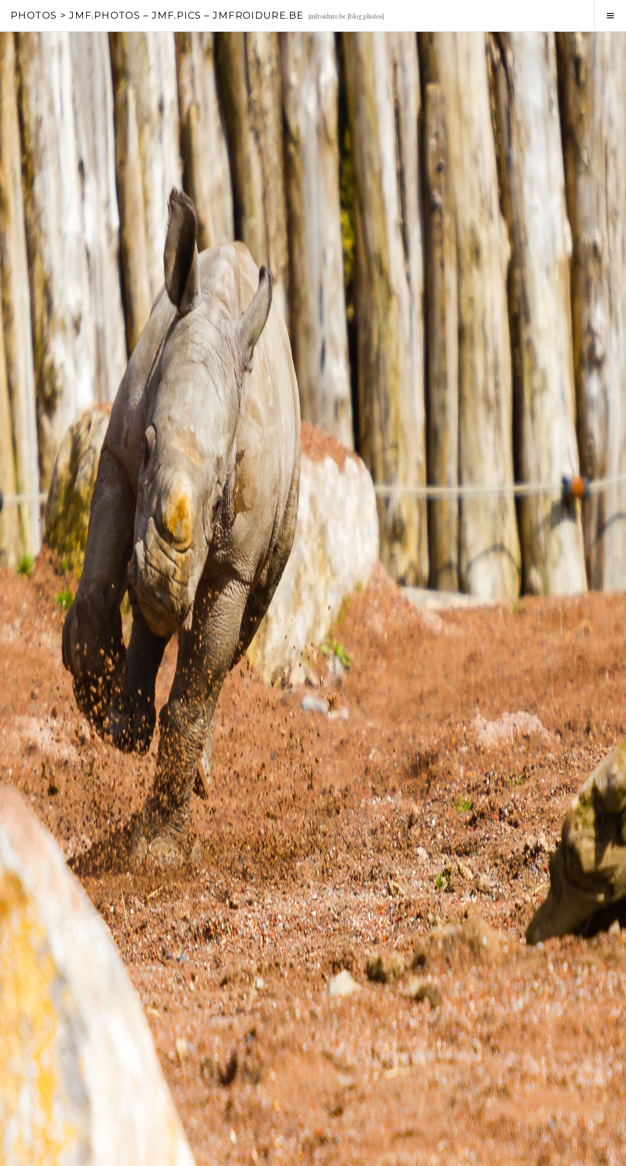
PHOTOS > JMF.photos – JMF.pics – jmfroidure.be (156, 15)
